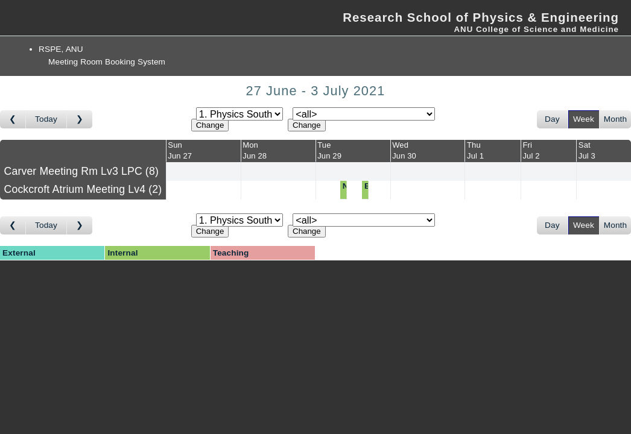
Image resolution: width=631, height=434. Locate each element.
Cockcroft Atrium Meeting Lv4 (83, 189)
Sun (175, 145)
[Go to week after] (79, 119)
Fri (527, 145)
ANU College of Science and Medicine (536, 29)
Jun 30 (404, 156)
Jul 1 (475, 156)
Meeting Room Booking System (106, 61)
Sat (585, 145)
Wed (400, 145)
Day (552, 119)
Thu (474, 145)
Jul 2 (530, 156)
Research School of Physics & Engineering (481, 17)
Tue (324, 145)
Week (583, 119)
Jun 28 (255, 156)
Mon (250, 145)
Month (615, 119)
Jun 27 (180, 156)
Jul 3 (587, 156)
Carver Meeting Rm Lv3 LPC (81, 171)
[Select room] (364, 114)
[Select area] (239, 114)
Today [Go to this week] (46, 119)
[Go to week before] (13, 119)
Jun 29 (329, 156)
